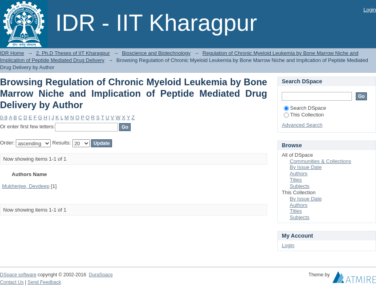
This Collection (304, 115)
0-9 (4, 117)
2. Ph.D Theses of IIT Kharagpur (73, 53)
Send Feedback (44, 282)
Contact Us (12, 282)
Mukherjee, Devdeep (25, 186)
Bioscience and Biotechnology (156, 53)
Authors (299, 173)
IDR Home (12, 53)
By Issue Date (306, 167)
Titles (296, 180)
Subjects (300, 186)
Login (369, 10)
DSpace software (18, 275)
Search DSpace (305, 108)
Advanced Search (302, 125)
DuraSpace (100, 275)
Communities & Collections (320, 161)
